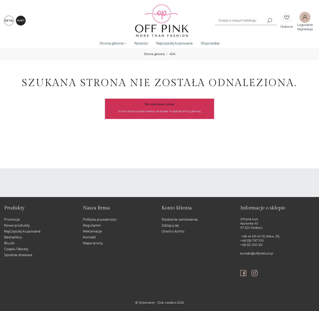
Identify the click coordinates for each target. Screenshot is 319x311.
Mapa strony (93, 243)
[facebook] (244, 273)
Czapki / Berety (16, 249)
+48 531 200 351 (251, 245)
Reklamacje (92, 231)
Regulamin (92, 225)
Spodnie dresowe (18, 255)
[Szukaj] (269, 20)
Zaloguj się (170, 225)
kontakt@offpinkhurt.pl (256, 253)
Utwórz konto (173, 231)
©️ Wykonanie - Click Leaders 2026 (159, 302)
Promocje (12, 219)
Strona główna (111, 43)
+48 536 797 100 (252, 240)
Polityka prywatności (100, 219)
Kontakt (89, 237)
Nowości (141, 43)
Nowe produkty (17, 225)
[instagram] (254, 273)
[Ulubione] (286, 17)
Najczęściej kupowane (174, 43)
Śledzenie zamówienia (180, 219)
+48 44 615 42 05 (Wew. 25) (259, 236)
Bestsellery (13, 237)
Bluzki (9, 243)
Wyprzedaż (210, 43)
